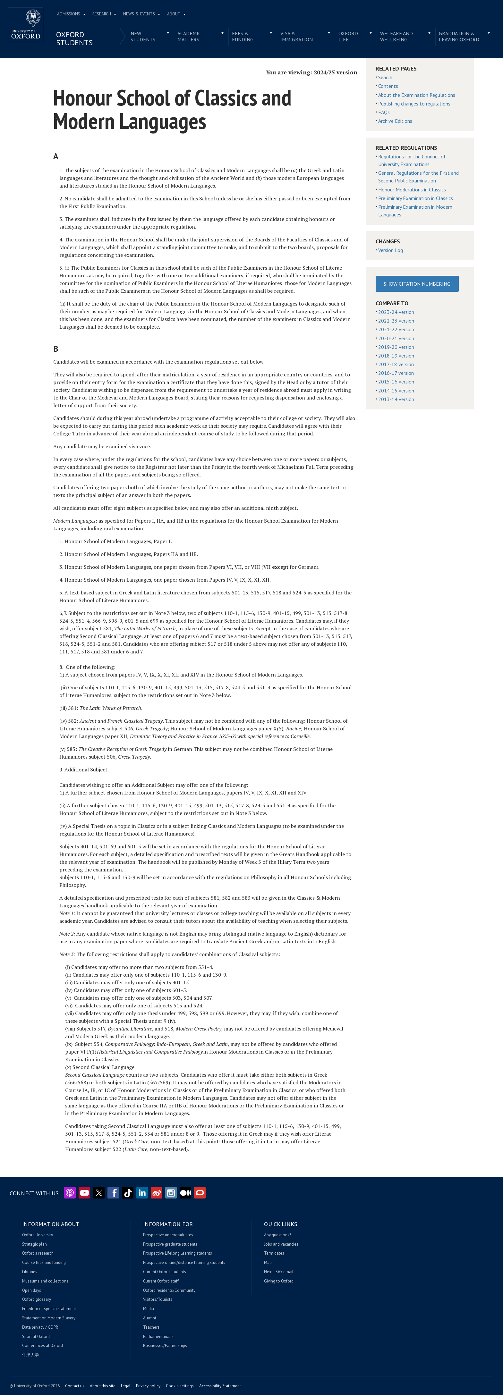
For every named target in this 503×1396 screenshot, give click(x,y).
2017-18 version (396, 365)
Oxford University (37, 1235)
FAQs (384, 113)
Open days (31, 1291)
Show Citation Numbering (417, 284)
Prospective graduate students (170, 1245)
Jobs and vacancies (281, 1245)
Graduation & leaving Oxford (457, 37)
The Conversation (200, 1193)
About (176, 15)
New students (144, 37)
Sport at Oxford (36, 1337)
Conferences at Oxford (42, 1346)
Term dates (274, 1254)
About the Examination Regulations (416, 95)
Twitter (99, 1193)
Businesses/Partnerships (165, 1346)
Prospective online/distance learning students (184, 1263)
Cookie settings (180, 1387)
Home (28, 25)
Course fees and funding (44, 1263)
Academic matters (190, 37)
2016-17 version (396, 374)
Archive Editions (395, 122)
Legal (126, 1387)
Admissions (71, 15)
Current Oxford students (164, 1272)
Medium (185, 1193)
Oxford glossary (36, 1300)
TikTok (127, 1193)
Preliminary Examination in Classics (415, 199)
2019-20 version (396, 347)
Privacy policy (148, 1387)
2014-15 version (396, 391)
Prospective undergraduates (168, 1235)
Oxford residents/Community (169, 1291)
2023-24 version (396, 312)
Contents (388, 87)
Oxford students (77, 39)
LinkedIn (142, 1193)
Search (385, 78)
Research (104, 15)
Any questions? (277, 1235)
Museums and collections (45, 1281)
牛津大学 (30, 1355)
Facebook (113, 1193)
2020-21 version (396, 339)
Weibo (156, 1193)
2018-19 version (396, 356)
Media (148, 1309)
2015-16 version (396, 382)
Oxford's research (38, 1254)
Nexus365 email (279, 1272)
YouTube (84, 1193)
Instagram (171, 1193)
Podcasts (70, 1193)
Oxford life (347, 37)
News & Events (142, 15)
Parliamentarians (158, 1337)
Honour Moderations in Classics (412, 190)
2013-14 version (396, 400)
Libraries (29, 1272)
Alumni (149, 1319)
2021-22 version (396, 330)
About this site (102, 1387)
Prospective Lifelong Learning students (177, 1254)
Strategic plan (34, 1245)
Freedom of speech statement (49, 1309)
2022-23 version (396, 321)
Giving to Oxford (279, 1281)
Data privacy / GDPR (40, 1328)
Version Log (390, 251)
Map (268, 1263)
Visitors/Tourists (157, 1300)
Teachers (151, 1328)
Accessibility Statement (220, 1387)
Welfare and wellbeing (395, 37)
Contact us (74, 1387)
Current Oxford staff (161, 1281)
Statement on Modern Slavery (48, 1319)
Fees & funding (243, 37)
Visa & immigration (296, 37)
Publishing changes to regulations (414, 104)
